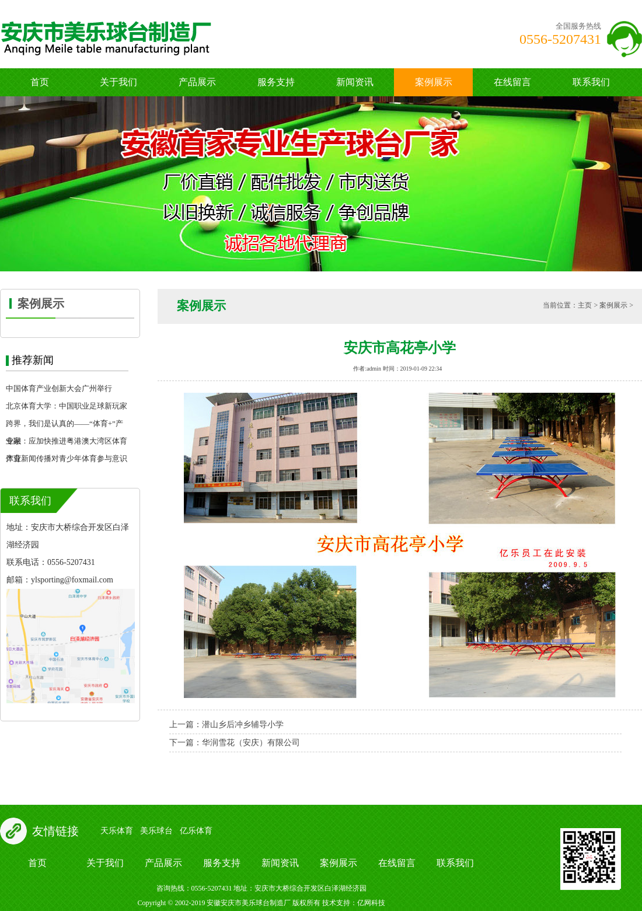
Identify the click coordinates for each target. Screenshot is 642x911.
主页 (585, 305)
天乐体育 (116, 830)
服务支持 (276, 82)
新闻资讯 (355, 82)
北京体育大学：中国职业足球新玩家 (66, 406)
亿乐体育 (196, 830)
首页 (39, 82)
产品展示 (197, 82)
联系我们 (591, 82)
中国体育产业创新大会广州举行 (59, 388)
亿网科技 (371, 903)
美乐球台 (156, 830)
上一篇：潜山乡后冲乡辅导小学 (226, 724)
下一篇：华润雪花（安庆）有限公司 (234, 742)
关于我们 (118, 82)
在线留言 (512, 82)
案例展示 (433, 82)
